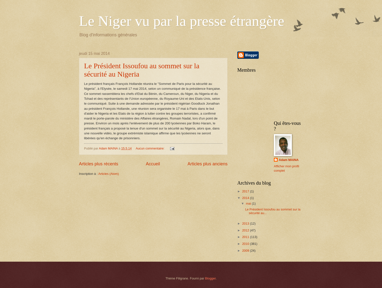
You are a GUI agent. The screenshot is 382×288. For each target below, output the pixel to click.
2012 (246, 230)
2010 (246, 244)
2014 (246, 198)
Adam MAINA (289, 160)
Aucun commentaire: (150, 148)
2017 (246, 191)
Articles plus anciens (208, 163)
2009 (246, 250)
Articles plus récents (98, 163)
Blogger (210, 278)
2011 (246, 237)
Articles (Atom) (108, 174)
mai (249, 203)
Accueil (153, 163)
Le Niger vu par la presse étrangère (181, 21)
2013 (246, 223)
